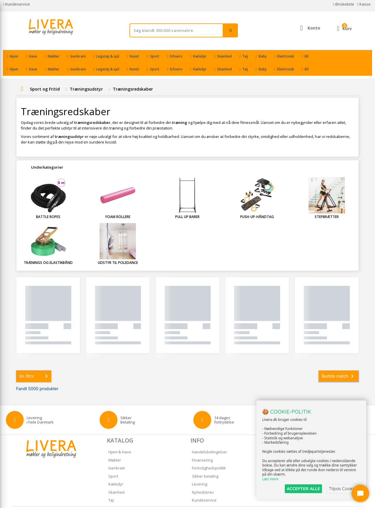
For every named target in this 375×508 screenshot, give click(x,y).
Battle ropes (48, 203)
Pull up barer (187, 203)
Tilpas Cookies (343, 488)
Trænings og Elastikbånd (48, 249)
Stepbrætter (327, 203)
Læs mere (270, 479)
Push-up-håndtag (257, 203)
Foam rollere (117, 203)
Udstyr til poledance (118, 249)
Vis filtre (34, 363)
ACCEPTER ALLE (303, 488)
